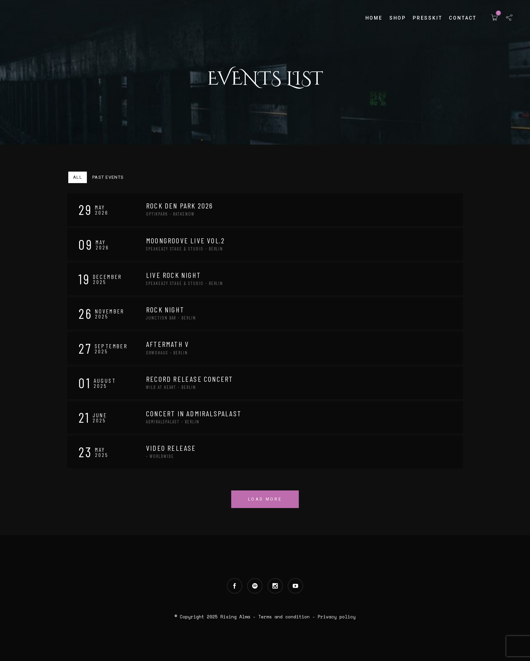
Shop (397, 18)
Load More (265, 499)
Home (374, 18)
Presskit (427, 18)
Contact (463, 18)
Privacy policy (337, 616)
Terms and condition (284, 616)
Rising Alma (235, 616)
